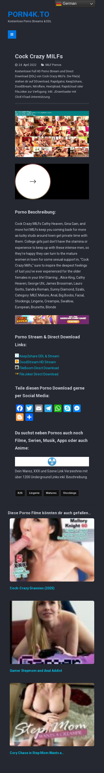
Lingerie (34, 493)
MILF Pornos (53, 65)
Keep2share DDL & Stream (37, 356)
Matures (51, 493)
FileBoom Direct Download (37, 368)
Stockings (69, 493)
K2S (20, 493)
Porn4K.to (28, 14)
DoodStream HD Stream (35, 362)
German (66, 4)
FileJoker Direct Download (36, 374)
